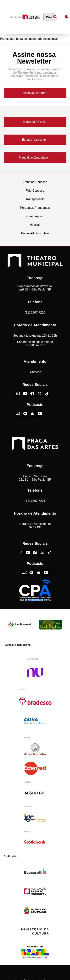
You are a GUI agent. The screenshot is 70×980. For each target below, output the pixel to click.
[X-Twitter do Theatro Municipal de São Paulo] (40, 393)
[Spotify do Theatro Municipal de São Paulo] (25, 414)
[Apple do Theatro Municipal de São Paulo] (32, 414)
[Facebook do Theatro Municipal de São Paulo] (32, 393)
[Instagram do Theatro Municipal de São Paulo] (18, 393)
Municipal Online (34, 121)
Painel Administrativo (35, 233)
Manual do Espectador (34, 157)
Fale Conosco (35, 190)
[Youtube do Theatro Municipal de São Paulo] (25, 393)
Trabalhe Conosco (35, 182)
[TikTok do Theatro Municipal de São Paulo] (47, 393)
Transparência (35, 199)
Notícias (35, 224)
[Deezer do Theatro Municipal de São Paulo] (18, 414)
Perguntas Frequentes (35, 207)
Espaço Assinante (34, 139)
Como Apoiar (35, 216)
